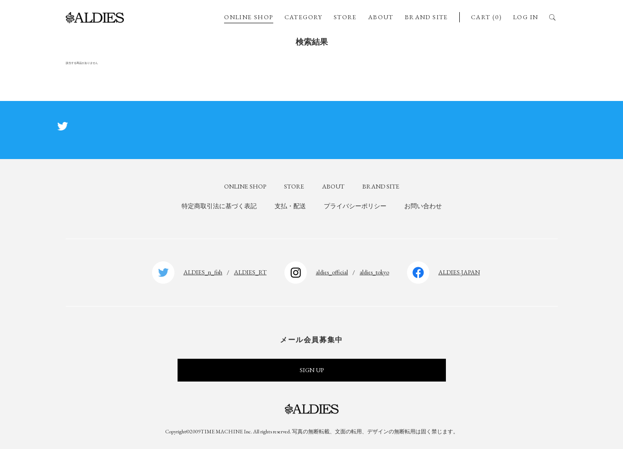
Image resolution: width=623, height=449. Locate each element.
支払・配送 (290, 206)
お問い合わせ (423, 206)
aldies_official (332, 272)
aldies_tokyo (374, 272)
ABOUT (381, 17)
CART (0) (486, 17)
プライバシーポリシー (355, 206)
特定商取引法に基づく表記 (219, 206)
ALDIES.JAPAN (459, 272)
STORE (345, 17)
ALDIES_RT (250, 272)
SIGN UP (312, 370)
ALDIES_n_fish (202, 272)
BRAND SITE (426, 17)
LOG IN (525, 17)
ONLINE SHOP (248, 17)
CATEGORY (303, 17)
